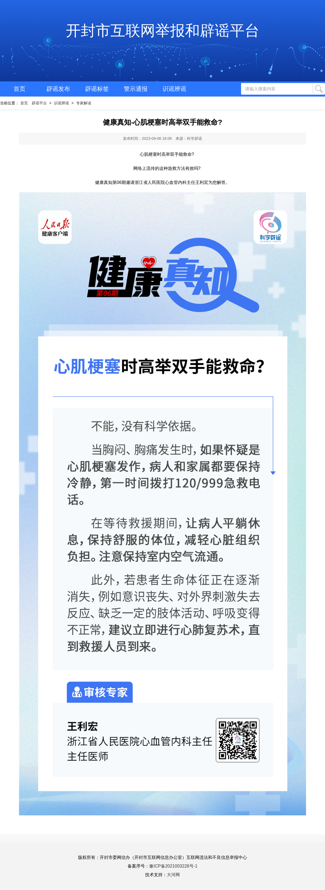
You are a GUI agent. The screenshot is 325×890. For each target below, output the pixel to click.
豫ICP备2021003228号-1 (173, 866)
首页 (19, 88)
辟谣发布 (58, 88)
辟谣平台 (39, 103)
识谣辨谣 (174, 88)
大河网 (173, 874)
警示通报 (136, 88)
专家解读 (83, 103)
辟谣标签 (97, 88)
